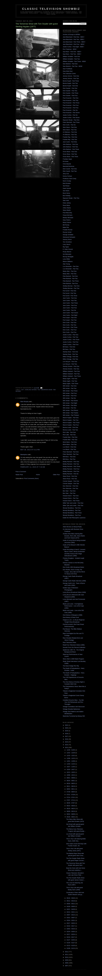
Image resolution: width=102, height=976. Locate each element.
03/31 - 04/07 (71, 917)
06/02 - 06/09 (71, 814)
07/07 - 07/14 (71, 800)
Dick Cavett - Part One (70, 169)
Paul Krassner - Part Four (71, 105)
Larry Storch (66, 244)
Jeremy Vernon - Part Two (71, 78)
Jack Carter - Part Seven (70, 313)
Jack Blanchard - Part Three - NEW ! (74, 42)
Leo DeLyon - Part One (70, 361)
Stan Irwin (66, 200)
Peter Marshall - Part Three (71, 122)
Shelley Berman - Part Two (71, 288)
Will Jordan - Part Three (70, 391)
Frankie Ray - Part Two (70, 139)
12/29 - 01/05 (71, 750)
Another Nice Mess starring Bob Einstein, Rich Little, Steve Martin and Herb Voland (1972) (74, 536)
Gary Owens (67, 220)
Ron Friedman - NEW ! (70, 49)
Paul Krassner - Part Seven (71, 112)
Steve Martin (67, 210)
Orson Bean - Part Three (70, 156)
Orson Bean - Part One (70, 151)
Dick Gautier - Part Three (70, 93)
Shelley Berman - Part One (71, 286)
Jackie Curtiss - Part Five (70, 342)
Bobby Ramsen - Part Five (71, 471)
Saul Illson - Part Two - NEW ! (72, 54)
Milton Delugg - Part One (70, 356)
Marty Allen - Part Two (69, 273)
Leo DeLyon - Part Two (70, 364)
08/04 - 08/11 (71, 789)
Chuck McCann (67, 215)
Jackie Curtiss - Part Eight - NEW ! (73, 47)
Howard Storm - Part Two (71, 498)
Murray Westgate (68, 256)
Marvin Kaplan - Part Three (71, 422)
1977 (22, 389)
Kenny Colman (67, 176)
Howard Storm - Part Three (71, 500)
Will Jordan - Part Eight (70, 403)
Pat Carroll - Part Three (70, 295)
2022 (67, 725)
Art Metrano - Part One (70, 132)
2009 (67, 960)
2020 (67, 728)
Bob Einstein (67, 183)
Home (38, 474)
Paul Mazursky (67, 212)
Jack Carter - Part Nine (70, 142)
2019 (67, 731)
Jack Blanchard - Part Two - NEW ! (73, 39)
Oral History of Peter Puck (71, 617)
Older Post (56, 474)
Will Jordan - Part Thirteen (71, 415)
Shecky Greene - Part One (71, 366)
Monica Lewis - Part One (70, 427)
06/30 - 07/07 (71, 803)
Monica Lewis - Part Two (70, 430)
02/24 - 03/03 (71, 931)
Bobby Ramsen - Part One (71, 461)
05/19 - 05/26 (71, 898)
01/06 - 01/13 (71, 948)
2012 (67, 952)
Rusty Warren (67, 252)
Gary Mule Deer (68, 71)
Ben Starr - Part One (69, 491)
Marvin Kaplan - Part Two (71, 420)
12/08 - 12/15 (71, 758)
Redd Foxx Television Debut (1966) (74, 645)
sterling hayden (31, 389)
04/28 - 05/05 (71, 906)
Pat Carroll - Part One (69, 291)
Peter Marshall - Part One (71, 452)
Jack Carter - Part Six (69, 310)
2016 (67, 739)
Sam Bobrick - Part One (70, 64)
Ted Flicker (66, 186)
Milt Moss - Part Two (69, 459)
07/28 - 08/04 (71, 792)
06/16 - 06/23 (71, 808)
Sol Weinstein (67, 254)
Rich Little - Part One (69, 432)
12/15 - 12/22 (71, 755)
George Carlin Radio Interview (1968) (74, 581)
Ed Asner (66, 161)
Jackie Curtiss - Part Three (71, 339)
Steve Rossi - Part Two (70, 478)
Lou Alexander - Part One (71, 266)
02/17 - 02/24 (71, 934)
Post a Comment (21, 471)
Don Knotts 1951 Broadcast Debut (73, 567)
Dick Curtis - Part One (69, 322)
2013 (67, 747)
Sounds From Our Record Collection (74, 647)
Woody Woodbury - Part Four (72, 515)
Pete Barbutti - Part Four (70, 283)
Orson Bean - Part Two (70, 154)
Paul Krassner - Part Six (70, 110)
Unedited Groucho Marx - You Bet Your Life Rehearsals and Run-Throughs (73, 702)
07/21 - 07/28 (71, 794)
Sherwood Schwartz (69, 237)
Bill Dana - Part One (69, 347)
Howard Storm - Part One (71, 496)
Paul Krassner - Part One (70, 98)
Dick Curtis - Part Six (69, 125)
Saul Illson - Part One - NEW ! (72, 51)
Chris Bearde (67, 164)
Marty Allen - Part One (70, 271)
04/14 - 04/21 (71, 912)
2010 (67, 957)
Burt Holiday (66, 195)
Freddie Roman (68, 230)
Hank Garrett (67, 188)
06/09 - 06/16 (71, 811)
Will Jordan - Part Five (70, 395)
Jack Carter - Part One (70, 298)
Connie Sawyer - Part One (71, 481)
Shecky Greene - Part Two (71, 369)
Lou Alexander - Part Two (71, 269)
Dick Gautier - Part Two (70, 90)
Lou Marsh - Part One (69, 447)
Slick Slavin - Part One (70, 127)
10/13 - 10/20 (71, 772)
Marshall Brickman (68, 166)
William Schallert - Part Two (71, 59)
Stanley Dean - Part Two (70, 354)
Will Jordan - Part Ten (69, 408)
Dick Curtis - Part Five (69, 332)
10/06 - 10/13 (71, 775)
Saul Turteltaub (67, 69)
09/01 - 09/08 (71, 778)
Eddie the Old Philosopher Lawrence (74, 518)
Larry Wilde (66, 259)
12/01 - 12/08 (71, 761)
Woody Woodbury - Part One (72, 508)
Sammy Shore (67, 239)
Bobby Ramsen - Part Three (71, 466)
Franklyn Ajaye (67, 159)
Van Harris (66, 190)
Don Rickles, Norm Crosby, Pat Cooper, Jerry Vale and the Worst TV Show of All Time (74, 572)
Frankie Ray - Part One (70, 137)
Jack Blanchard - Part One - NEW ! (74, 37)
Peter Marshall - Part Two (71, 454)
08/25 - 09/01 (71, 780)
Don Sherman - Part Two (70, 488)
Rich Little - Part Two (69, 434)
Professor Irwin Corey (69, 178)
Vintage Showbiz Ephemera (71, 709)
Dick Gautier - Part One (70, 88)
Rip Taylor (66, 247)
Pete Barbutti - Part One (70, 276)
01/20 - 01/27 (71, 942)
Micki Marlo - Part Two (70, 444)
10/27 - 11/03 (71, 766)
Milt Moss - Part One (69, 456)
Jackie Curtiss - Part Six (70, 115)
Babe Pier (66, 227)
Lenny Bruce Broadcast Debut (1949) (74, 592)
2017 (67, 736)
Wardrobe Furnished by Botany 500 (74, 716)
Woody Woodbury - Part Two (72, 510)
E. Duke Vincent (68, 249)
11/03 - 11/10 (71, 764)
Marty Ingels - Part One (70, 378)
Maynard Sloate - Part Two (71, 198)
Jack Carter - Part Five (70, 308)
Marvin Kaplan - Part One (71, 417)
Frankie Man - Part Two (70, 439)
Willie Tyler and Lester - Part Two (73, 505)
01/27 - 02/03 (71, 940)
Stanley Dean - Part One (70, 352)
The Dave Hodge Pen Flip (71, 666)
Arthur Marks (67, 208)
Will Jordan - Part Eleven (70, 410)
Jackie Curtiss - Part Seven (71, 117)
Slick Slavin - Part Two (70, 130)
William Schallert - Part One (71, 56)
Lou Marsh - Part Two (69, 449)
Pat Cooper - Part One (70, 317)
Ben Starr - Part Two (69, 493)
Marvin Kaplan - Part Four (71, 425)
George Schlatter (68, 234)
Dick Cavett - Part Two (70, 171)
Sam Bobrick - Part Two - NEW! (72, 66)
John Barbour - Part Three (71, 149)
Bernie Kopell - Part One (70, 86)
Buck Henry (66, 193)
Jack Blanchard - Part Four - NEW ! (74, 44)
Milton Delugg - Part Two (70, 359)
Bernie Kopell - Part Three (71, 81)
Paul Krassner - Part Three (71, 103)
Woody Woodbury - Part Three (72, 513)
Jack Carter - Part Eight (70, 315)
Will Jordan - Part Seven (70, 400)
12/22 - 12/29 (71, 753)
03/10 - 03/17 (71, 926)
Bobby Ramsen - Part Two (71, 464)
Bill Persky (66, 225)
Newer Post (19, 474)
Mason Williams (68, 261)
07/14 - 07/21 (71, 797)
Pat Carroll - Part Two (69, 293)
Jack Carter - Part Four (70, 305)
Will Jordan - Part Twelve (70, 413)
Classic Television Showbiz (51, 8)
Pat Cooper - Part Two (70, 320)
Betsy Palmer (67, 222)
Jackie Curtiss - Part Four (71, 344)
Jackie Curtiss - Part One (70, 335)
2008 (67, 963)
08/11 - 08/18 (71, 786)
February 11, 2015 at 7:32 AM (32, 467)
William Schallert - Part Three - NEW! (74, 61)
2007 (67, 965)
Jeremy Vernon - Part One (71, 76)
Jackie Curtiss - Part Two (70, 337)
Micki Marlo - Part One (70, 442)
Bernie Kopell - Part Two (70, 83)
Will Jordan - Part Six (69, 398)
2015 (67, 742)
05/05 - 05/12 (71, 903)
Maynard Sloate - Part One (71, 120)
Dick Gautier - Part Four (70, 95)
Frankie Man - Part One (70, 437)
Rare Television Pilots (69, 642)
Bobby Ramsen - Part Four (71, 469)
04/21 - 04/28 (71, 909)
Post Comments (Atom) (31, 478)
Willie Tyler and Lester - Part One (73, 503)
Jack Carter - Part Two (70, 300)
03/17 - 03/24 (71, 923)
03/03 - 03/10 (71, 929)
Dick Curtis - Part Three (70, 327)
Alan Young (66, 264)
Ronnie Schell (67, 232)
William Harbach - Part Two (71, 374)
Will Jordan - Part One (70, 386)
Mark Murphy (24, 401)
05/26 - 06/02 (71, 817)
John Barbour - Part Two (70, 147)
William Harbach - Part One (71, 371)
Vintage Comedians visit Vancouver (74, 706)
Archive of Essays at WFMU (71, 34)
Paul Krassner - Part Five (70, 108)
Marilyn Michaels (68, 217)
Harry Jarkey (67, 203)
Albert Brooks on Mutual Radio (72, 527)
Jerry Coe (66, 173)
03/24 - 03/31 (71, 920)
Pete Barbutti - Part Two (70, 278)
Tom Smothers (67, 242)
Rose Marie (66, 205)
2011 (67, 954)
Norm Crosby (67, 181)
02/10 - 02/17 (71, 937)
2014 (67, 744)
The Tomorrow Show (44, 389)
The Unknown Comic (69, 73)
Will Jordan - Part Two (69, 388)
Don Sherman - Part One (70, 486)
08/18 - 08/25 (71, 783)
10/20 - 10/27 (71, 769)
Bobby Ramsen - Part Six (71, 474)
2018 (67, 733)
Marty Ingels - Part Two (70, 381)
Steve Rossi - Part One (70, 476)
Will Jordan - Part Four (70, 393)
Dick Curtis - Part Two (69, 325)
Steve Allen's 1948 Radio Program (73, 659)
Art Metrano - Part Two (70, 134)
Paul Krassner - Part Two (70, 100)
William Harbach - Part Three (72, 376)
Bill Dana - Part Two (69, 349)
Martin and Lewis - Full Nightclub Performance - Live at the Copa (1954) (73, 606)
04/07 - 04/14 (71, 915)
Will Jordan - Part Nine (70, 405)
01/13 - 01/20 (71, 945)
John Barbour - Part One (70, 144)
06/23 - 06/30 (71, 806)
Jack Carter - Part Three (70, 303)
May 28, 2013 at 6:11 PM (30, 450)
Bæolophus (24, 454)
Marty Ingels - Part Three (70, 383)
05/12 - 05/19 (71, 901)
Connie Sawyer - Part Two (71, 483)
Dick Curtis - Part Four (70, 330)
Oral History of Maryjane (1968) (72, 615)
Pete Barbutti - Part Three (71, 281)
